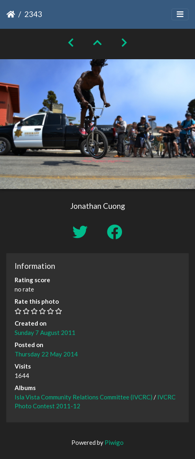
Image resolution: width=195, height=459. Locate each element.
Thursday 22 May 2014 (46, 354)
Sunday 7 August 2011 (45, 332)
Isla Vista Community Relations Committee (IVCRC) (83, 397)
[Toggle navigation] (180, 14)
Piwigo (114, 442)
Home (10, 14)
